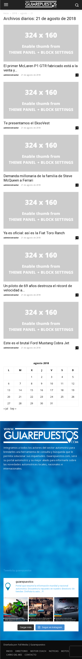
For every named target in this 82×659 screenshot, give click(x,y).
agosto (23, 13)
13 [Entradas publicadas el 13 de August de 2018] (8, 390)
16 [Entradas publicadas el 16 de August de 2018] (41, 390)
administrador (11, 75)
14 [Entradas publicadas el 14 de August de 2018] (20, 390)
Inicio (6, 13)
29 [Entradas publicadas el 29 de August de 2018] (31, 403)
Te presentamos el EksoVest (26, 123)
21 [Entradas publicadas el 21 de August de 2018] (20, 396)
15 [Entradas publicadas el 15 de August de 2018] (31, 390)
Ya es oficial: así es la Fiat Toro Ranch (34, 233)
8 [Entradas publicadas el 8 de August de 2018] (31, 383)
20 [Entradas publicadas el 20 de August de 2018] (8, 396)
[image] (41, 435)
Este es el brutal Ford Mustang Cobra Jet (36, 343)
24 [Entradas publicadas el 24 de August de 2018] (51, 396)
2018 (14, 13)
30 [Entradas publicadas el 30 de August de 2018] (41, 403)
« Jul (5, 408)
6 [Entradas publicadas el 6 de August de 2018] (8, 383)
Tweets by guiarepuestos (17, 570)
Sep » (13, 408)
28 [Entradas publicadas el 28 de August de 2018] (20, 403)
